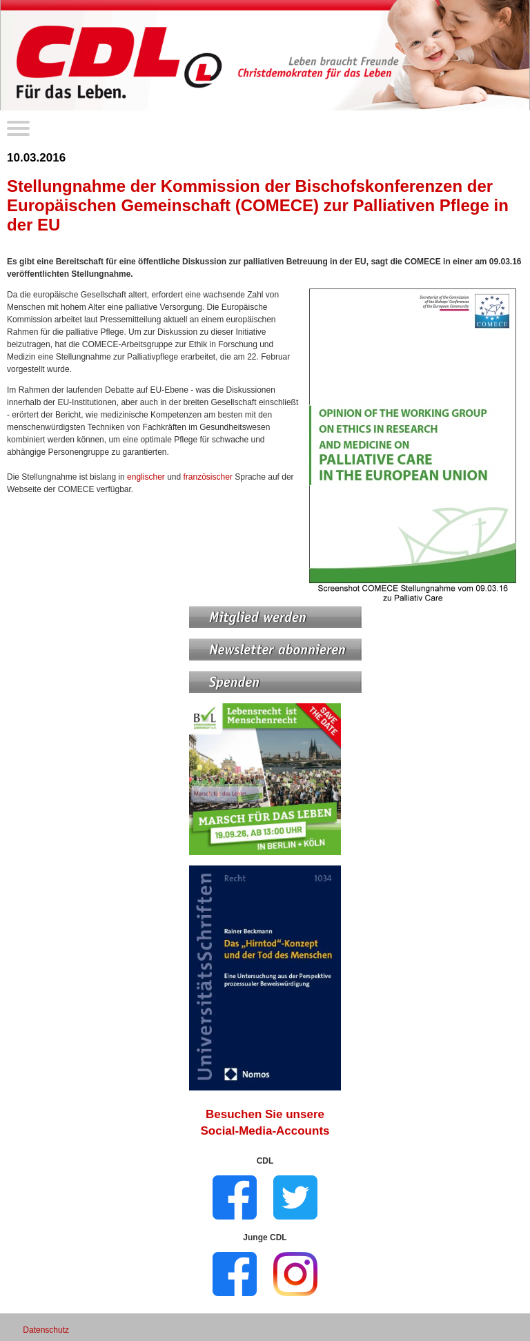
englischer (146, 477)
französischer (208, 477)
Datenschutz (46, 1330)
